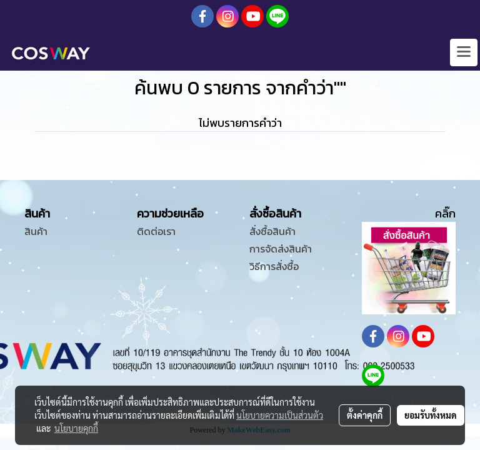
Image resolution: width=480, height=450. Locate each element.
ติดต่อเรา (156, 231)
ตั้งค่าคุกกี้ (364, 415)
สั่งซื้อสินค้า (272, 231)
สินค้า (36, 231)
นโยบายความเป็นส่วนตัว (279, 415)
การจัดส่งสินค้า (280, 248)
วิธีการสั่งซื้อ (274, 266)
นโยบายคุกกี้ (76, 428)
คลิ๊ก (445, 213)
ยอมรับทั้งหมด (430, 415)
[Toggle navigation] (464, 52)
